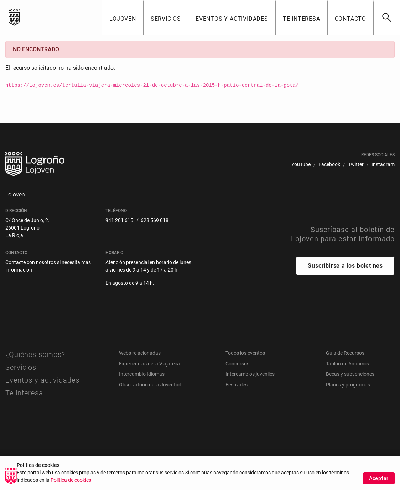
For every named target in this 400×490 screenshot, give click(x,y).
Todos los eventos (245, 353)
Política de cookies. (72, 487)
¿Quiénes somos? (35, 354)
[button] (122, 17)
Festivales (236, 385)
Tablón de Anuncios (347, 364)
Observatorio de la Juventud (150, 385)
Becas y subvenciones (350, 374)
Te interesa (24, 393)
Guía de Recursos (345, 353)
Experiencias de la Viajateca (149, 364)
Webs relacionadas (140, 353)
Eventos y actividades (42, 380)
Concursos (237, 364)
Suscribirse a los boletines (345, 265)
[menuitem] (301, 164)
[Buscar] (386, 17)
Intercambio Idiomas (142, 374)
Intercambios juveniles (250, 374)
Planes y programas (348, 385)
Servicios (20, 367)
